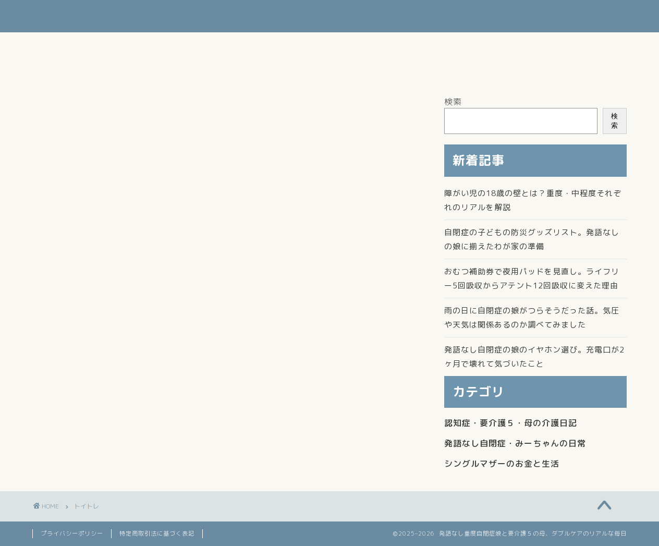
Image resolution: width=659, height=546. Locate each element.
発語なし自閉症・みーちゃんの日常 (389, 45)
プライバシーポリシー (72, 533)
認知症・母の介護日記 (134, 45)
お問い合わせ (501, 45)
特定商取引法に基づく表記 (156, 533)
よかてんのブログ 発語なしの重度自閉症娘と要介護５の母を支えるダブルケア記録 (329, 16)
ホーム (57, 45)
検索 (453, 101)
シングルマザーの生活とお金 (250, 45)
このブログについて (80, 69)
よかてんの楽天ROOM (182, 69)
